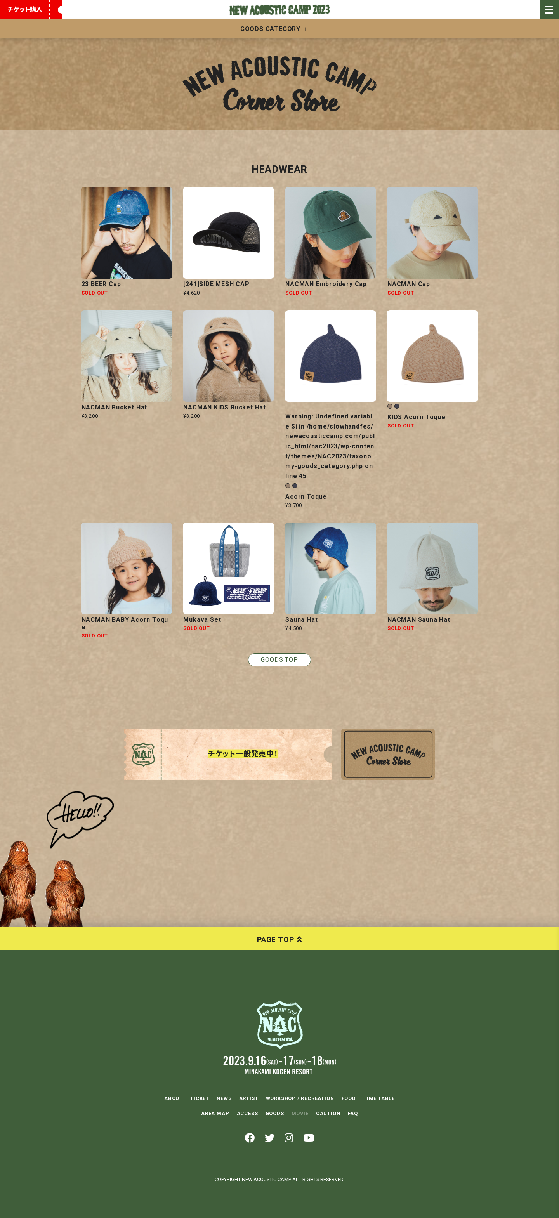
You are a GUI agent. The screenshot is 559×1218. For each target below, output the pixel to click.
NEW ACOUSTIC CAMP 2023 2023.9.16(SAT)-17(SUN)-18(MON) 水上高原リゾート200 (279, 1025)
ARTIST (249, 1098)
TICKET (199, 1098)
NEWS (224, 1098)
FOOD (349, 1098)
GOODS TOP (279, 659)
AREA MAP (215, 1113)
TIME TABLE (379, 1098)
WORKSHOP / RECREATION (300, 1098)
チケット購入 (25, 9)
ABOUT (173, 1098)
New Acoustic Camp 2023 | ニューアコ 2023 (279, 9)
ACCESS (247, 1113)
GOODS (275, 1113)
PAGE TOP (275, 939)
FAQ (353, 1113)
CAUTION (328, 1113)
